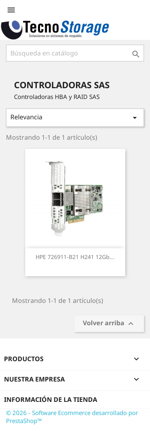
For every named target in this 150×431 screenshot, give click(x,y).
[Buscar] (75, 53)
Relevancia (75, 118)
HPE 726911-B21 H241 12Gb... (75, 257)
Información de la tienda (50, 399)
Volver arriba (109, 324)
